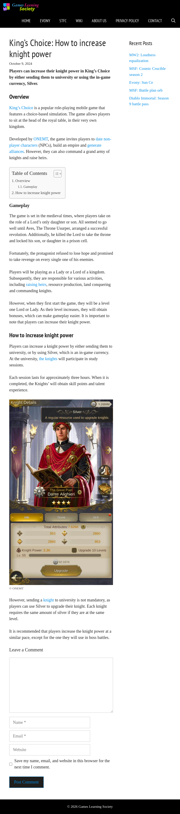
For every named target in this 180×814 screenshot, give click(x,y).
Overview (22, 181)
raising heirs (36, 284)
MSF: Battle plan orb (145, 90)
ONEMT (41, 139)
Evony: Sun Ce (141, 82)
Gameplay (30, 187)
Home (26, 20)
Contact (155, 20)
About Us (99, 20)
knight (48, 600)
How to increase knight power (38, 193)
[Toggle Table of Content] (55, 174)
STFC (63, 20)
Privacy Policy (127, 20)
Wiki (79, 20)
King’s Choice (21, 107)
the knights (48, 358)
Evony (45, 20)
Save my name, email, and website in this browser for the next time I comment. (62, 763)
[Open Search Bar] (173, 21)
